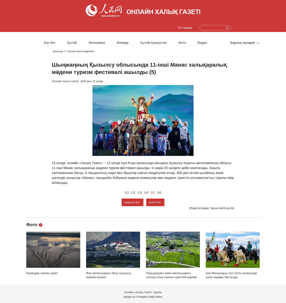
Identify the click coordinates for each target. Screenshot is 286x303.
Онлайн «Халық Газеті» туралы (143, 292)
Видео (202, 43)
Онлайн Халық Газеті (65, 81)
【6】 (159, 192)
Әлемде (123, 43)
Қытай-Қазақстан (153, 43)
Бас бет (50, 43)
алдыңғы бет (132, 202)
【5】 (153, 192)
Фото (182, 43)
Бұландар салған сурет (42, 273)
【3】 (139, 192)
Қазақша (58, 51)
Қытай (72, 43)
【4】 (146, 192)
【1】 (126, 192)
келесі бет (155, 202)
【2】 (133, 192)
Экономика (96, 43)
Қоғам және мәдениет (81, 51)
